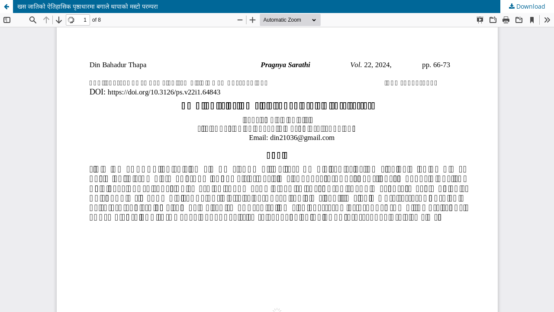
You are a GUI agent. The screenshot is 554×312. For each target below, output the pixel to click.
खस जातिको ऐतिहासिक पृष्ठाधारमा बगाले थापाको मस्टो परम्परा (87, 6)
